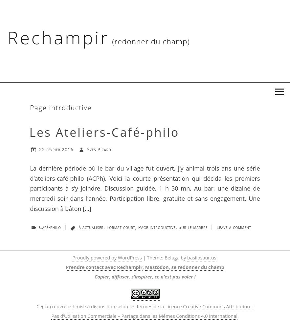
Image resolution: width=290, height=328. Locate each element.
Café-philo (50, 227)
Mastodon (157, 267)
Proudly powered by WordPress (107, 258)
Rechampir (58, 37)
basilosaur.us (201, 258)
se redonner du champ (197, 267)
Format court (120, 227)
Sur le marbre (193, 227)
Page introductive (157, 227)
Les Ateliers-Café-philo (105, 132)
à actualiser (91, 227)
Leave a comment (233, 227)
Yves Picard (99, 149)
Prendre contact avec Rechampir (104, 267)
